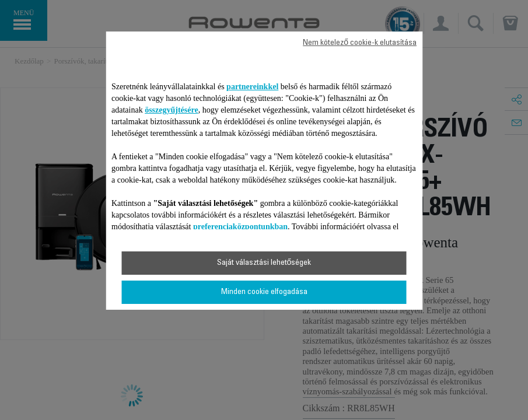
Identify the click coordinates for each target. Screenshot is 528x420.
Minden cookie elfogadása (264, 292)
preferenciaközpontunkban (240, 226)
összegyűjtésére (171, 110)
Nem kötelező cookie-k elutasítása (360, 43)
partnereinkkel (252, 86)
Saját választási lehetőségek (264, 263)
